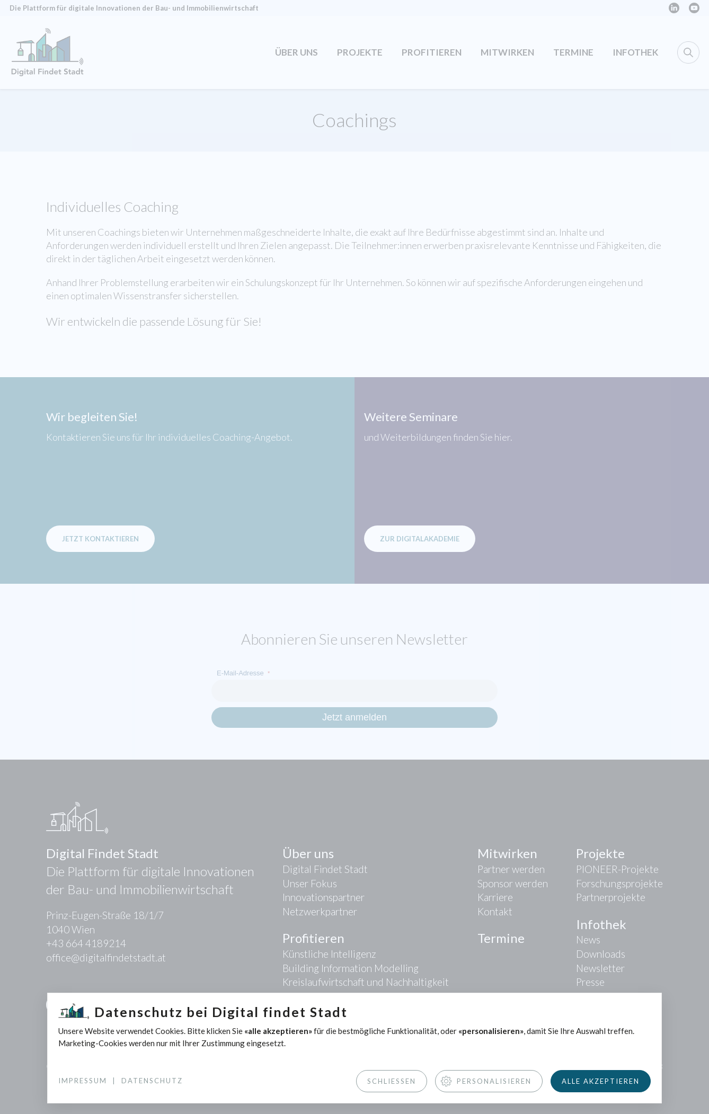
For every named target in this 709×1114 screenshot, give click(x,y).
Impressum (82, 1080)
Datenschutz (152, 1080)
